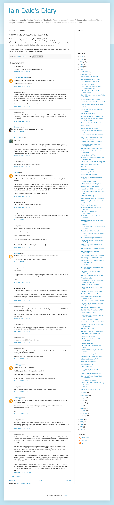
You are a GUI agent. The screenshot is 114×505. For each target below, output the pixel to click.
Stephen (16, 173)
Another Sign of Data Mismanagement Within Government (92, 281)
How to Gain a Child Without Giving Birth (93, 162)
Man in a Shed (18, 138)
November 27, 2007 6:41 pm (22, 392)
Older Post (67, 480)
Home (40, 480)
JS (82, 443)
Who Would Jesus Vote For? (89, 359)
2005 (81, 421)
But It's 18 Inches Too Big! (88, 312)
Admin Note (84, 167)
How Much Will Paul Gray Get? (90, 319)
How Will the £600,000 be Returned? (92, 189)
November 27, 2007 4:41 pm (22, 247)
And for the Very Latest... (88, 114)
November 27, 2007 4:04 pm (22, 207)
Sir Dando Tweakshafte (21, 77)
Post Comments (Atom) (23, 483)
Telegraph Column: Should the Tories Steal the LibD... (92, 267)
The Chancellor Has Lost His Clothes (92, 275)
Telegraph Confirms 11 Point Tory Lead (92, 116)
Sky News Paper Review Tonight (90, 79)
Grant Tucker (85, 437)
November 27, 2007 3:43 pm (22, 132)
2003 (81, 427)
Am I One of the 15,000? (88, 336)
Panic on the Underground (88, 205)
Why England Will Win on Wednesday (92, 356)
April (82, 408)
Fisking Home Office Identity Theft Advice (93, 322)
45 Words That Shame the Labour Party (92, 198)
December (84, 72)
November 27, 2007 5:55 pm (22, 331)
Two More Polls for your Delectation (91, 237)
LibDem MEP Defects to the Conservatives (89, 212)
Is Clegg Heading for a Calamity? (90, 99)
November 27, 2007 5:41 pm (22, 319)
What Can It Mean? (86, 367)
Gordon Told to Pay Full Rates (90, 285)
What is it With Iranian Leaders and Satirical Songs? (91, 245)
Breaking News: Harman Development (92, 104)
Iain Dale (84, 440)
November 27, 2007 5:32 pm (22, 300)
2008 (81, 67)
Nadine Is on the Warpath (88, 354)
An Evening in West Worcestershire (91, 258)
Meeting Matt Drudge (87, 343)
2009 (81, 64)
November (84, 74)
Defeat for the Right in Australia (90, 231)
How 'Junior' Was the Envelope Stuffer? (92, 301)
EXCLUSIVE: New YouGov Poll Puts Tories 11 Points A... (91, 138)
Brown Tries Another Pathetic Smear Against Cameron (91, 297)
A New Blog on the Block (88, 169)
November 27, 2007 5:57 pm (22, 342)
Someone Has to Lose (87, 84)
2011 (81, 59)
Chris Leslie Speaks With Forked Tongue (93, 123)
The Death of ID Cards (87, 328)
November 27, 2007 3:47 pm (22, 167)
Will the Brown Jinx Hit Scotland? (90, 389)
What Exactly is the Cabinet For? (90, 334)
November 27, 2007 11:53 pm (22, 472)
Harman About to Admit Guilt (89, 76)
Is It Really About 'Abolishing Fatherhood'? (89, 370)
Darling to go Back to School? (89, 128)
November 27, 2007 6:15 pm (22, 359)
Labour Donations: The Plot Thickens (92, 135)
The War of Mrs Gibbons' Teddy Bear (92, 148)
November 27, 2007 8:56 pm (22, 428)
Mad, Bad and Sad (86, 387)
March (83, 411)
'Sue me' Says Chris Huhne (89, 172)
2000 (81, 429)
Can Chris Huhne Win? (88, 364)
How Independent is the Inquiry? (90, 174)
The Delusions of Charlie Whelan (90, 307)
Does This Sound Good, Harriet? (90, 81)
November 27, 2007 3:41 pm (22, 121)
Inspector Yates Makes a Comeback (91, 141)
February (84, 413)
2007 (81, 69)
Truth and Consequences (88, 361)
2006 (81, 419)
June (83, 403)
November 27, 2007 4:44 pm (22, 262)
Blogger (65, 495)
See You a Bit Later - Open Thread (91, 294)
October (83, 393)
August (83, 398)
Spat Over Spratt (86, 125)
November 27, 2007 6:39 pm (22, 381)
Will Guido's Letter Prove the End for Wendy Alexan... (91, 91)
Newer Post (12, 480)
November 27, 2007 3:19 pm (22, 72)
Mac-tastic (84, 224)
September (84, 395)
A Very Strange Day (87, 278)
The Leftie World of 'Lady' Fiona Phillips (92, 248)
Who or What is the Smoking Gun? (91, 184)
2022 (81, 56)
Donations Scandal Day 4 (88, 181)
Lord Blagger (18, 365)
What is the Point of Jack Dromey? (91, 164)
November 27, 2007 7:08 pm (22, 414)
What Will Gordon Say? (88, 196)
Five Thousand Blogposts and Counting (92, 255)
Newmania (17, 127)
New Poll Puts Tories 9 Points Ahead (91, 291)
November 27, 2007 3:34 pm (22, 86)
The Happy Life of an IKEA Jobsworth (92, 331)
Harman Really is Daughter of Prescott (92, 260)
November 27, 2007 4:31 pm (22, 220)
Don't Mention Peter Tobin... (89, 380)
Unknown (17, 253)
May (82, 405)
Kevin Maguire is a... (87, 107)
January (83, 416)
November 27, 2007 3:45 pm (22, 156)
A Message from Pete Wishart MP (91, 373)
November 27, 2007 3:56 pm (22, 196)
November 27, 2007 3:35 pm (22, 106)
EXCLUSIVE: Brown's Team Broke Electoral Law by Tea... (91, 87)
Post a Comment (16, 476)
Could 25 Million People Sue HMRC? (92, 310)
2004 (81, 424)
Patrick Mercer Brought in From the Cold (93, 102)
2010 (81, 62)
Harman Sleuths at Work (88, 155)
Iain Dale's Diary (32, 10)
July (82, 400)
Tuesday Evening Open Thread (90, 186)
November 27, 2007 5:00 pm (22, 282)
